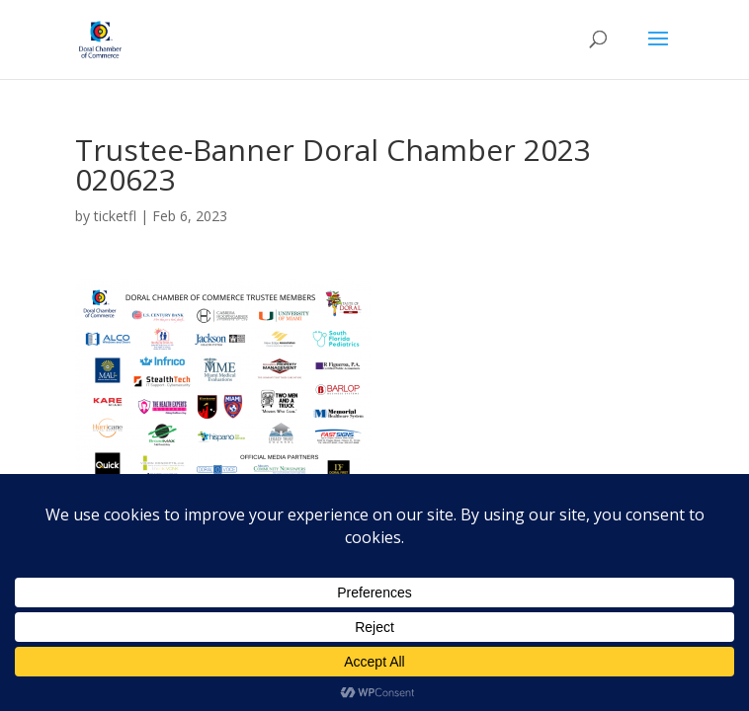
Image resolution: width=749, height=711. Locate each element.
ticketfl (115, 215)
